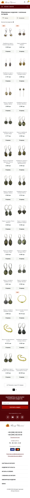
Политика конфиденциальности (15, 454)
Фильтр (5, 18)
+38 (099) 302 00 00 (15, 435)
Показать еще (15, 385)
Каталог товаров (7, 7)
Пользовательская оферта (15, 456)
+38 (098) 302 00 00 (15, 432)
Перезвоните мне (15, 437)
